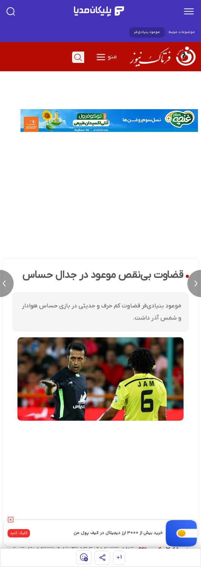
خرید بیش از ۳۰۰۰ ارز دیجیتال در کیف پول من (118, 533)
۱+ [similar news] (119, 557)
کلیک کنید (19, 533)
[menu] (189, 11)
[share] (102, 558)
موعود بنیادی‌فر (147, 32)
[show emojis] (83, 557)
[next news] (194, 283)
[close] (11, 520)
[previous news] (7, 283)
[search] (10, 11)
